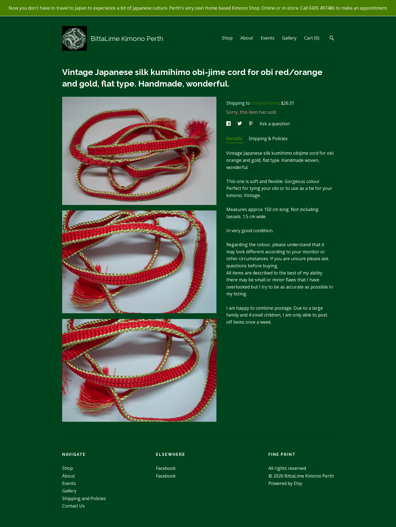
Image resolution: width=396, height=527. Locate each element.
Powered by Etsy (285, 483)
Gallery (289, 38)
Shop (227, 38)
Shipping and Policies (84, 498)
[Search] (332, 39)
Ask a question (275, 124)
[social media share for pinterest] (251, 124)
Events (267, 38)
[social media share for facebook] (229, 124)
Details (234, 138)
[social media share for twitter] (240, 124)
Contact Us (73, 506)
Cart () (311, 38)
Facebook (166, 468)
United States (265, 103)
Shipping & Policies (268, 138)
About (246, 38)
